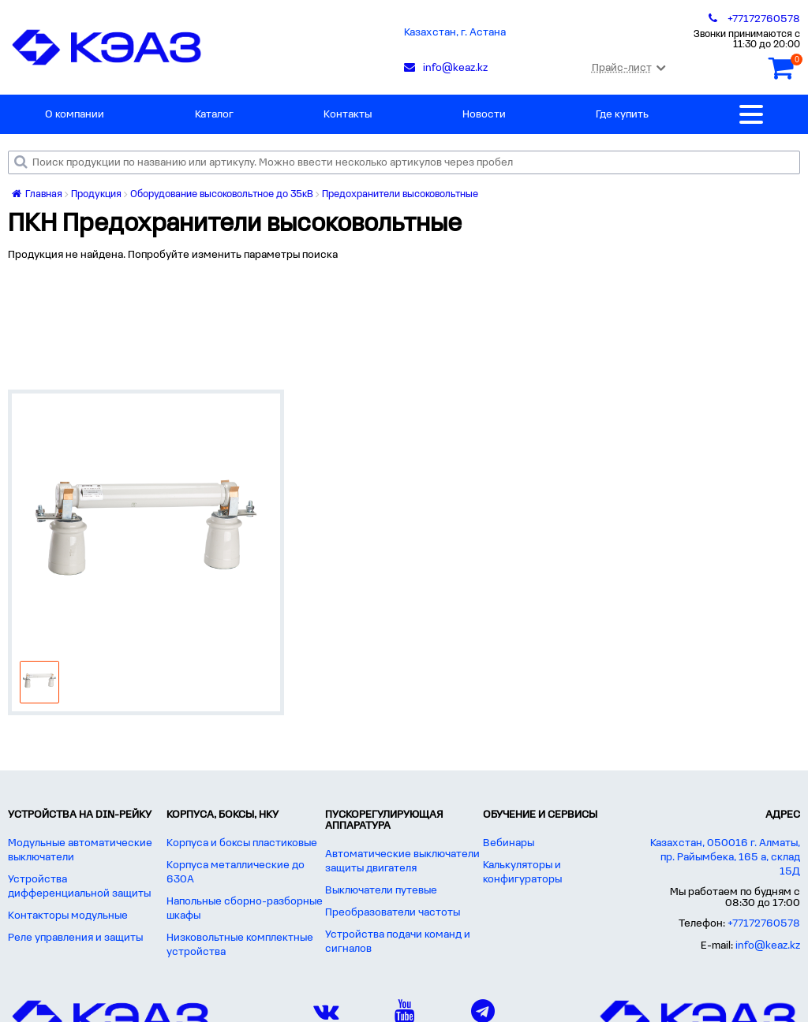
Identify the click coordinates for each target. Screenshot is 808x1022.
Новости (484, 115)
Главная (37, 194)
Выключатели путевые (381, 891)
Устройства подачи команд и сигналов (397, 942)
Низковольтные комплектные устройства (239, 945)
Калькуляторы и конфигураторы (522, 873)
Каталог (214, 115)
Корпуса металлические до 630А (235, 873)
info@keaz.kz (767, 946)
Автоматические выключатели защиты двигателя (402, 862)
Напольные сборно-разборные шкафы (244, 909)
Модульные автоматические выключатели (80, 850)
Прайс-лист (628, 68)
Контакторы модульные (68, 916)
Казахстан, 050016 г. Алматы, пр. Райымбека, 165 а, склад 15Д (725, 857)
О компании (74, 115)
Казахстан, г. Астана (455, 33)
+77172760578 (764, 924)
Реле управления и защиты (75, 938)
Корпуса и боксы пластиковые (241, 843)
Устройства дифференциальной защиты (79, 887)
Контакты (348, 115)
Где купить (622, 115)
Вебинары (508, 843)
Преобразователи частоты (392, 913)
